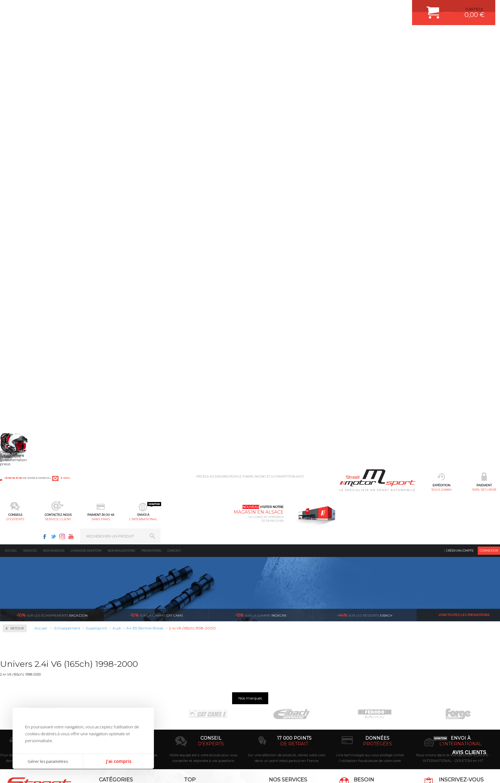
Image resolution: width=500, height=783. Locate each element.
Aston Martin (22, 269)
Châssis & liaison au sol (114, 688)
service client (229, 36)
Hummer (19, 360)
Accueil (11, 51)
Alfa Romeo (21, 262)
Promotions (151, 51)
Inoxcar (18, 176)
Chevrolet (19, 299)
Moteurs (100, 657)
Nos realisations (121, 51)
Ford (15, 345)
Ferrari (17, 329)
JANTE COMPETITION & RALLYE (203, 719)
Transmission (104, 680)
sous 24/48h (101, 36)
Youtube (410, 8)
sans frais (271, 36)
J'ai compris (118, 761)
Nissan (17, 442)
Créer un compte (460, 51)
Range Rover (22, 473)
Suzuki (17, 510)
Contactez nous (368, 695)
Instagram (401, 8)
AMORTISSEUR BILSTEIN (197, 657)
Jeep (15, 375)
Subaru (18, 503)
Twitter (393, 8)
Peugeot (18, 458)
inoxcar (260, 116)
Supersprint (22, 236)
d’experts (211, 598)
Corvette (18, 314)
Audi (15, 277)
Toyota (17, 518)
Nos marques (53, 51)
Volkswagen (22, 525)
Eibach (364, 116)
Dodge (17, 322)
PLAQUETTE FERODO (194, 664)
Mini (15, 427)
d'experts (186, 36)
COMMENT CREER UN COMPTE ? (283, 664)
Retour (118, 129)
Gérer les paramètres (48, 761)
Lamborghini (22, 382)
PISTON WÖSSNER (192, 672)
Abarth (17, 254)
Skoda (17, 495)
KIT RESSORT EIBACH (195, 704)
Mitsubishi (20, 435)
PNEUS (182, 696)
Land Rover (21, 397)
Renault (18, 480)
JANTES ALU (187, 688)
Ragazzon (52, 116)
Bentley (18, 284)
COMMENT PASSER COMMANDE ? (284, 672)
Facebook (384, 8)
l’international (314, 36)
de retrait (294, 598)
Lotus (16, 405)
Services (30, 51)
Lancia (17, 390)
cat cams (156, 116)
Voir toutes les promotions (463, 116)
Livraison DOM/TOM (86, 51)
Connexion (489, 51)
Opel (15, 450)
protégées (377, 598)
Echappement (104, 672)
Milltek (17, 196)
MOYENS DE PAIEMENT (275, 680)
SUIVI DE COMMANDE (273, 688)
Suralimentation (108, 664)
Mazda (17, 420)
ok (490, 659)
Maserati (18, 412)
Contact (174, 51)
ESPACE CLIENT (268, 657)
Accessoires (23, 156)
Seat (15, 488)
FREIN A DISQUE (190, 727)
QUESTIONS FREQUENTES (277, 712)
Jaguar (17, 367)
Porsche (18, 465)
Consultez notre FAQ (382, 711)
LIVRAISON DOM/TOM (273, 704)
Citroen (18, 307)
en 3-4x (128, 598)
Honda (17, 352)
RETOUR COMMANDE (273, 696)
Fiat (15, 337)
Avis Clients (469, 752)
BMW (16, 292)
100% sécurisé (144, 36)
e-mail (139, 8)
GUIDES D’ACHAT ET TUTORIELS (282, 719)
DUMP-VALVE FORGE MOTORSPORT (207, 712)
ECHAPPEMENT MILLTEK (197, 680)
